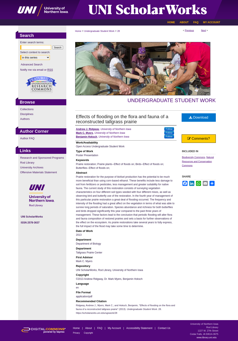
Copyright (88, 333)
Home (78, 31)
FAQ (100, 328)
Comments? (198, 138)
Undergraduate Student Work (99, 31)
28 (118, 31)
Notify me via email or (36, 69)
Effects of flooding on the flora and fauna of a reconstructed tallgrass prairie (122, 119)
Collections (27, 109)
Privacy (77, 333)
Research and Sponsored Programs (42, 157)
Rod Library (27, 162)
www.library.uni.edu (207, 337)
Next (203, 30)
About (88, 328)
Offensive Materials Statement (38, 172)
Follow (169, 129)
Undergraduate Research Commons (41, 84)
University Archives (32, 167)
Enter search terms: (32, 42)
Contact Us (164, 328)
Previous (189, 30)
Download (198, 117)
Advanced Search (32, 64)
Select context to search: (35, 52)
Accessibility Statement (139, 328)
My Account (114, 328)
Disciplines (26, 114)
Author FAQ (27, 138)
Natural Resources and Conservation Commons (198, 161)
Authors (25, 118)
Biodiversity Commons (193, 157)
